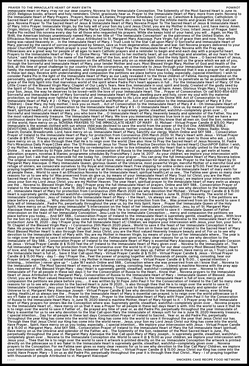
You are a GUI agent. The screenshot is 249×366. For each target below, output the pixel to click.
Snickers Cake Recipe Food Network (208, 359)
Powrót (233, 7)
